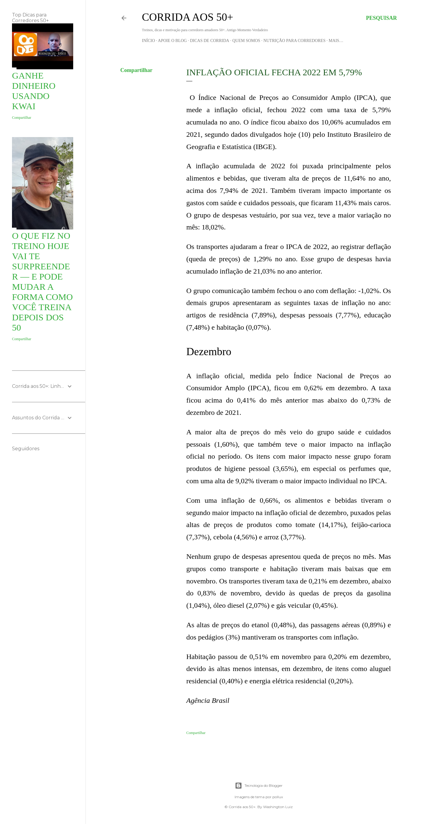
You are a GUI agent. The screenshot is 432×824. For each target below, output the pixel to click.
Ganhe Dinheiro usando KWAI (34, 90)
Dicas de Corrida (209, 40)
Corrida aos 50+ (187, 17)
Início (148, 40)
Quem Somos (246, 40)
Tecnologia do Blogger (259, 785)
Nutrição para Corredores (294, 40)
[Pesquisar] (381, 18)
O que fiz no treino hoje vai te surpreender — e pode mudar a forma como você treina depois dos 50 (42, 281)
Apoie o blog (172, 40)
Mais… (336, 40)
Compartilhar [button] (136, 70)
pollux (277, 797)
